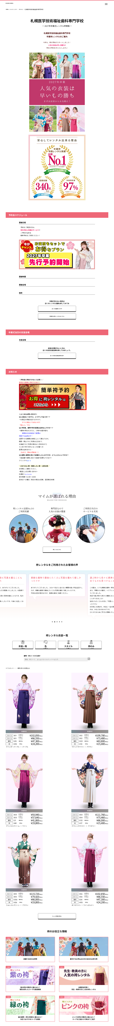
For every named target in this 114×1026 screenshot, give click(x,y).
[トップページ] (11, 4)
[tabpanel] (57, 585)
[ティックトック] (63, 1007)
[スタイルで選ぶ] (68, 647)
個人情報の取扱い (49, 1013)
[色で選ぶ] (45, 647)
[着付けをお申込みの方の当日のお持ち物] (83, 856)
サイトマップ (87, 1013)
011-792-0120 (30, 474)
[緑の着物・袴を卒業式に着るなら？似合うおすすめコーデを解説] (30, 916)
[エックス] (59, 1007)
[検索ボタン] (88, 663)
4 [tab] (59, 621)
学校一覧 (28, 9)
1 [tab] (52, 621)
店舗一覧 (30, 460)
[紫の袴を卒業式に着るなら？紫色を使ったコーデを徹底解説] (30, 886)
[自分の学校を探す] (37, 978)
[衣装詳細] (21, 710)
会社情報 (26, 1013)
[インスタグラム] (50, 1007)
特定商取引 (76, 1013)
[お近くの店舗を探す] (77, 978)
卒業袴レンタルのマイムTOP (14, 9)
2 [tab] (54, 621)
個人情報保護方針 (64, 1013)
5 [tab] (61, 621)
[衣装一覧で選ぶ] (22, 647)
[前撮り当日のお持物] (30, 856)
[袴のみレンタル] (91, 647)
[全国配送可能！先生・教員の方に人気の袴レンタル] (83, 886)
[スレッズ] (54, 1007)
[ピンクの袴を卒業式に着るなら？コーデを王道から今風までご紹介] (83, 916)
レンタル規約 (37, 1013)
